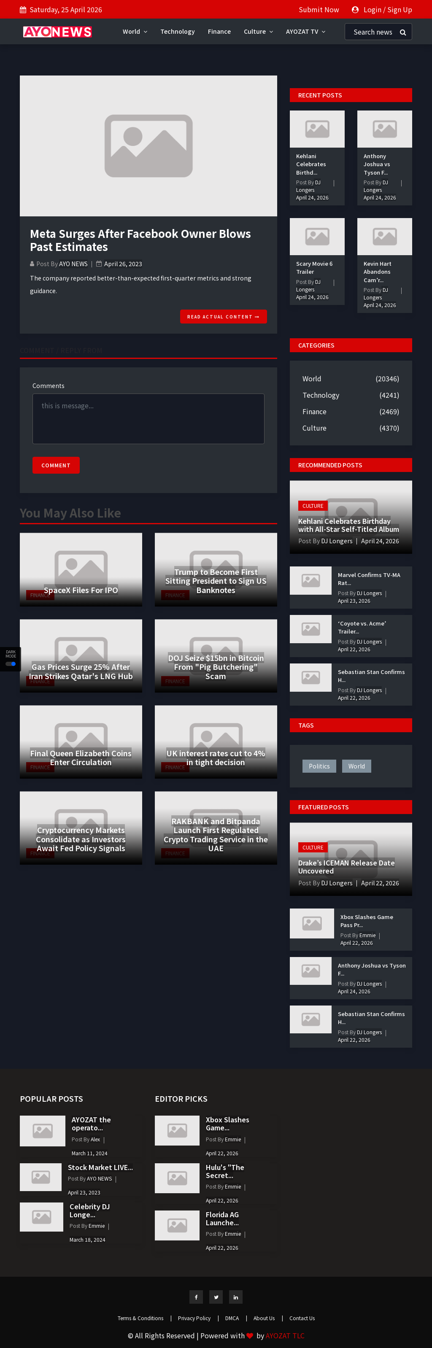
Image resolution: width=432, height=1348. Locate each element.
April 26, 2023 (123, 263)
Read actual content (223, 316)
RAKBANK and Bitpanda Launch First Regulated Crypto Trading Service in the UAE (216, 834)
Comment (56, 465)
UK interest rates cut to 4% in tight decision (215, 757)
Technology (177, 31)
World (135, 31)
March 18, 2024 (87, 1239)
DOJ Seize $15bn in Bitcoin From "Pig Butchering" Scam (216, 666)
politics (319, 766)
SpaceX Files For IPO (81, 589)
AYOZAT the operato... (91, 1123)
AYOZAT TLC (285, 1335)
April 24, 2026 (312, 197)
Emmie (366, 934)
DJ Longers (308, 185)
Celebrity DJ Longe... (90, 1210)
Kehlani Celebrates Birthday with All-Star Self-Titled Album (348, 525)
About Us (268, 1317)
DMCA (236, 1317)
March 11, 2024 (90, 1153)
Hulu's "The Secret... (225, 1171)
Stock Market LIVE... (100, 1167)
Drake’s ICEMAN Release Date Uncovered (346, 866)
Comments (48, 385)
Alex (94, 1139)
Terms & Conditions (145, 1317)
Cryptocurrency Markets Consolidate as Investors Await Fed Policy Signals (81, 838)
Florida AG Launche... (222, 1218)
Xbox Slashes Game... (227, 1123)
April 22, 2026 (354, 648)
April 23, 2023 (84, 1192)
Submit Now (319, 9)
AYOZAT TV (305, 31)
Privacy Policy (198, 1317)
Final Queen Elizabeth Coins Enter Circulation (81, 757)
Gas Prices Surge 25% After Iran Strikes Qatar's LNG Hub (81, 671)
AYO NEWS (73, 263)
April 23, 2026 (354, 600)
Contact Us (302, 1317)
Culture (258, 31)
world (356, 766)
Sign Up (399, 9)
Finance (219, 31)
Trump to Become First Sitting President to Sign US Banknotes (216, 580)
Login (372, 9)
